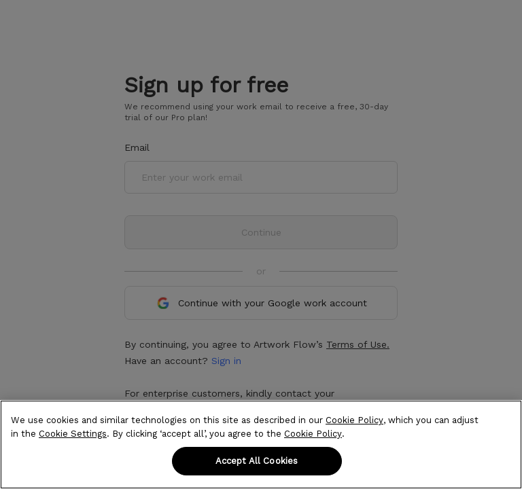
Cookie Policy (354, 420)
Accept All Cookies (256, 461)
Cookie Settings (73, 434)
